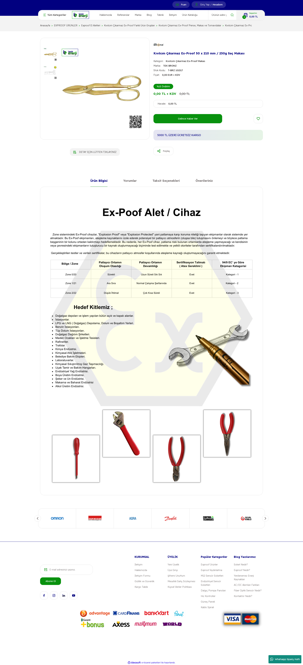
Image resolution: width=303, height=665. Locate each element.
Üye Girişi (173, 570)
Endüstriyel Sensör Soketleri (211, 583)
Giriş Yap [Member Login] (205, 4)
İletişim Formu (142, 575)
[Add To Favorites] (258, 118)
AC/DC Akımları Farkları (246, 584)
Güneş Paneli (208, 601)
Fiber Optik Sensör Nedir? (247, 590)
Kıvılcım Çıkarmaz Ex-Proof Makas (185, 61)
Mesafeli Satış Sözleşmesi (181, 581)
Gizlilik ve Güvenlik (144, 581)
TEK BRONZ (170, 65)
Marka (138, 14)
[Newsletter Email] (66, 570)
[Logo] (80, 14)
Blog (149, 14)
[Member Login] (196, 4)
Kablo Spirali (207, 607)
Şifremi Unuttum (176, 575)
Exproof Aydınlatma (211, 570)
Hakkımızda (105, 14)
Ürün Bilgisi (98, 181)
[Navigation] (55, 15)
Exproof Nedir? (242, 570)
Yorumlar (130, 181)
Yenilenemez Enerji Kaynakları (244, 577)
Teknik (160, 14)
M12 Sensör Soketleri (212, 575)
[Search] (222, 15)
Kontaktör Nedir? (243, 596)
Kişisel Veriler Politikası (180, 586)
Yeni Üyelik (173, 564)
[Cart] (250, 15)
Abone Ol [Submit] (51, 581)
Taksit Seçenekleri (166, 181)
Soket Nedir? (241, 564)
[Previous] (37, 518)
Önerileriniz (204, 181)
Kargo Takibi (141, 586)
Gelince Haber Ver (188, 118)
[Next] (265, 518)
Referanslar (123, 14)
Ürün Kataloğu (190, 14)
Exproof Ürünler (209, 564)
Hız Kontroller (208, 596)
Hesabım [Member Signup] (218, 4)
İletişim (173, 14)
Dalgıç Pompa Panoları (213, 590)
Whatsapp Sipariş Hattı (285, 659)
